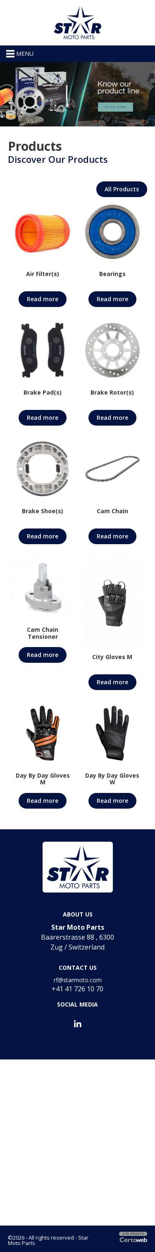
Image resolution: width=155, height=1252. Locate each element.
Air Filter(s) (42, 274)
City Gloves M (112, 657)
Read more (42, 299)
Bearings (112, 274)
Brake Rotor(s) (112, 392)
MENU (19, 54)
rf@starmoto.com (78, 980)
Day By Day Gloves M (43, 778)
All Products (122, 189)
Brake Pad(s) (43, 392)
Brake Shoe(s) (42, 511)
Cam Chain (112, 511)
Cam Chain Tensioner (42, 633)
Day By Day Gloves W (112, 778)
